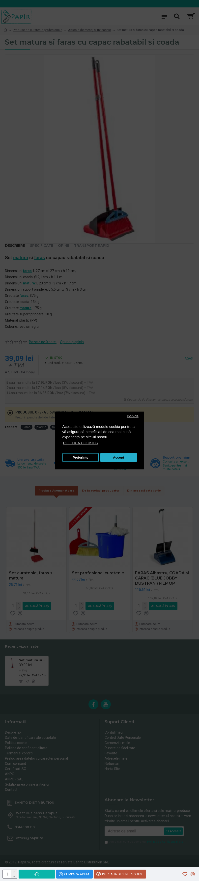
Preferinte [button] (80, 457)
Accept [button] (118, 457)
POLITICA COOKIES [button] (80, 443)
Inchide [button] (132, 416)
